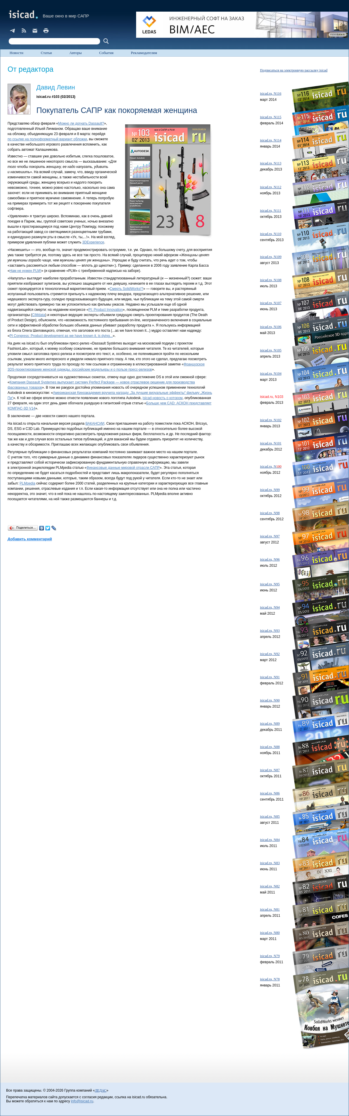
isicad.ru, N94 (270, 607)
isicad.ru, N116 (270, 93)
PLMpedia (27, 483)
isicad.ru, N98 (270, 513)
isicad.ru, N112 (270, 187)
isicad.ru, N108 (271, 280)
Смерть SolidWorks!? (126, 289)
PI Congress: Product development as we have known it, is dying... (61, 336)
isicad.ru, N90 (270, 700)
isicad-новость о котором (162, 398)
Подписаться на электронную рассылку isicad (293, 70)
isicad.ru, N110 (270, 234)
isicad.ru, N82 (270, 886)
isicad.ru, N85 (270, 816)
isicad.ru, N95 (270, 584)
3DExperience (93, 242)
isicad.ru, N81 (270, 909)
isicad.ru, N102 (271, 420)
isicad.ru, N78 (270, 979)
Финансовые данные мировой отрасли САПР (123, 468)
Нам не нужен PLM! (25, 271)
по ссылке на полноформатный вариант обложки (47, 139)
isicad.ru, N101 (271, 443)
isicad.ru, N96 (270, 559)
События (106, 53)
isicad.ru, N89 (270, 724)
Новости (16, 53)
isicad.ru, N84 (270, 840)
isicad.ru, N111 (270, 211)
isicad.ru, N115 (270, 117)
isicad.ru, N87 (270, 770)
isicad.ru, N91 (270, 677)
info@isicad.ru (82, 1101)
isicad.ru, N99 (270, 490)
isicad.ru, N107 (271, 303)
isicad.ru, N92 (270, 654)
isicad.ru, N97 (270, 536)
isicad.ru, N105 (271, 350)
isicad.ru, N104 (271, 374)
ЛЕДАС (100, 1090)
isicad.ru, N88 (270, 747)
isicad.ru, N (271, 466)
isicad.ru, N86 (270, 793)
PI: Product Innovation (105, 310)
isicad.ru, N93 (270, 631)
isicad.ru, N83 (270, 863)
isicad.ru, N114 (270, 140)
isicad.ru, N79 (270, 956)
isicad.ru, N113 (270, 163)
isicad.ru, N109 (271, 257)
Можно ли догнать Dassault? (81, 123)
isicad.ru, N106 (271, 327)
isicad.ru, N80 (270, 933)
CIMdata (38, 315)
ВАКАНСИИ (95, 423)
